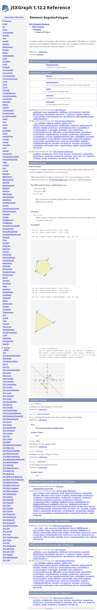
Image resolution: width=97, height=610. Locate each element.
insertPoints (50, 114)
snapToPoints (66, 145)
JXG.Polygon (8, 511)
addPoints (37, 112)
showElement (69, 116)
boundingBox (53, 112)
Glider (5, 119)
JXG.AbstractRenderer (12, 356)
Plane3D (6, 237)
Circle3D (6, 67)
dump (47, 530)
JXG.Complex (8, 382)
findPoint (64, 112)
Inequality (6, 145)
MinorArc (6, 191)
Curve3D (6, 90)
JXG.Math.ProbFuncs (11, 485)
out (79, 156)
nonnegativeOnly (59, 508)
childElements (82, 528)
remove (86, 114)
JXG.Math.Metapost (10, 462)
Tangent (6, 307)
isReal (54, 532)
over (84, 156)
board (72, 528)
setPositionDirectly (54, 116)
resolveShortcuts (52, 141)
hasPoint (85, 112)
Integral (6, 151)
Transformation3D (10, 333)
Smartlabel (7, 295)
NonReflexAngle (9, 203)
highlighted (82, 530)
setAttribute (74, 141)
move (75, 156)
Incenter (6, 139)
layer (86, 506)
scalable (92, 508)
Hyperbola (7, 131)
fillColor (36, 495)
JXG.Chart (7, 373)
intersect (60, 114)
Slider (5, 286)
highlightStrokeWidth (42, 506)
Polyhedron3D (8, 260)
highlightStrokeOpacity (78, 504)
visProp (93, 536)
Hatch (5, 128)
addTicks (74, 125)
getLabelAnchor (52, 134)
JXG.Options (8, 497)
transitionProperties (79, 513)
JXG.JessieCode (9, 428)
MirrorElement (8, 197)
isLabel (80, 506)
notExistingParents (54, 534)
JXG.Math (7, 442)
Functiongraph (8, 113)
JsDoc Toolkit (48, 608)
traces (66, 536)
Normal (5, 206)
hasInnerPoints (52, 82)
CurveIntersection (10, 96)
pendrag (37, 158)
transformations (77, 536)
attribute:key (47, 153)
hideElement (38, 114)
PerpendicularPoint (10, 232)
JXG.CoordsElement (11, 390)
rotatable (84, 508)
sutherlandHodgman (84, 116)
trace (35, 513)
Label (5, 162)
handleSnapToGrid (61, 136)
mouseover (58, 156)
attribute (37, 153)
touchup (71, 158)
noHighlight (80, 136)
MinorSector (7, 194)
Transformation (9, 330)
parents (77, 534)
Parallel (6, 217)
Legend (6, 165)
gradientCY (38, 497)
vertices (49, 95)
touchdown (52, 158)
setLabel (55, 143)
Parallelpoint (7, 223)
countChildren (82, 127)
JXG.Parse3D (8, 500)
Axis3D (5, 41)
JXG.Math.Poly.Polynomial (13, 480)
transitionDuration (61, 513)
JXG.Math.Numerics (11, 468)
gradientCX (88, 495)
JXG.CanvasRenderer (11, 370)
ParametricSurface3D (11, 226)
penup (44, 158)
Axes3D (6, 35)
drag (61, 153)
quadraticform (87, 534)
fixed (52, 495)
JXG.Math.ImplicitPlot (11, 457)
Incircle (5, 142)
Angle (5, 24)
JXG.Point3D (8, 508)
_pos (46, 528)
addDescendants (53, 123)
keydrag (67, 153)
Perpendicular (8, 229)
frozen (58, 495)
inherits (36, 532)
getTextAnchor (74, 112)
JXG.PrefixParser (9, 517)
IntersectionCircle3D (11, 157)
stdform (46, 536)
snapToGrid (46, 510)
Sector (5, 278)
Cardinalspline (8, 56)
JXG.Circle (7, 376)
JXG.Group (7, 422)
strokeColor (57, 510)
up (77, 158)
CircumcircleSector (10, 79)
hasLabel (73, 530)
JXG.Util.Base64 (9, 546)
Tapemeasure (8, 312)
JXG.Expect (7, 405)
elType (66, 530)
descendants (38, 530)
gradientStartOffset (42, 502)
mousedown (77, 153)
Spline (5, 301)
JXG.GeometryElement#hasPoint (49, 428)
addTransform (85, 125)
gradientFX (76, 497)
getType (49, 136)
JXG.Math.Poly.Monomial (13, 477)
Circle (5, 64)
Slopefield (6, 289)
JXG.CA (6, 367)
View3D (6, 344)
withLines (50, 102)
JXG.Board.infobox (10, 361)
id (89, 530)
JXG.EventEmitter (10, 402)
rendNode (37, 536)
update (76, 145)
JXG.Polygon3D (9, 514)
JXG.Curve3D (8, 396)
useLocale (37, 147)
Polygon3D (7, 255)
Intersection (7, 154)
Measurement (8, 180)
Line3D (5, 171)
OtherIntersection (9, 211)
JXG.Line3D (7, 439)
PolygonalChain (9, 258)
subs (53, 536)
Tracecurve (7, 327)
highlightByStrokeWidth (43, 488)
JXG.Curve (7, 393)
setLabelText (65, 143)
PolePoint (6, 249)
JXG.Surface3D (9, 523)
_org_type (38, 528)
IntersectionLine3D (10, 159)
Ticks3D (6, 324)
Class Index (9, 17)
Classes (7, 348)
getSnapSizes (39, 136)
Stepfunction (8, 304)
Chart (5, 59)
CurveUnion (7, 99)
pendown (91, 156)
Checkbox (7, 61)
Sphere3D (7, 298)
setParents (85, 143)
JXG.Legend (8, 433)
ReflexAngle (7, 269)
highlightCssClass (67, 502)
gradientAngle (76, 495)
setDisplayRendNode (42, 143)
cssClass (41, 493)
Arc (4, 27)
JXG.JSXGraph (9, 431)
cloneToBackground (67, 127)
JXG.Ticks (7, 534)
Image (5, 134)
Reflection (7, 266)
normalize (90, 136)
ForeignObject (8, 110)
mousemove (38, 156)
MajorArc (6, 174)
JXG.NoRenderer (9, 494)
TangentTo (7, 309)
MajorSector (7, 177)
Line (4, 168)
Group (5, 125)
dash (48, 493)
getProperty (84, 134)
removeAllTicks (54, 138)
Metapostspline (9, 185)
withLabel (37, 515)
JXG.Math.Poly (9, 474)
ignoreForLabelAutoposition (64, 506)
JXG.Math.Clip (8, 448)
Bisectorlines (8, 47)
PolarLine (6, 246)
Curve (5, 87)
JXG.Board (7, 358)
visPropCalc (38, 539)
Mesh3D (6, 183)
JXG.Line (6, 436)
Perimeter (71, 114)
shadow (36, 510)
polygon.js (43, 52)
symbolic (59, 536)
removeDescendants (82, 138)
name (94, 532)
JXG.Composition (10, 384)
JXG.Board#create (60, 179)
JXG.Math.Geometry (11, 454)
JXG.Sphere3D (9, 520)
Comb (5, 82)
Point (5, 240)
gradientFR (66, 497)
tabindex (90, 510)
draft (62, 493)
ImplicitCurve (8, 136)
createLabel (52, 130)
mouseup (68, 156)
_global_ (6, 350)
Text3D (5, 318)
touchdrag (62, 158)
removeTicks (38, 141)
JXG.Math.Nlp (8, 465)
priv (78, 508)
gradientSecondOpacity (72, 499)
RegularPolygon (9, 272)
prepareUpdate (40, 138)
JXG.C (5, 364)
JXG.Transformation (11, 537)
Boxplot (6, 50)
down (55, 153)
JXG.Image (7, 425)
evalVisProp (77, 130)
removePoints (39, 116)
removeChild (66, 138)
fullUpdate (57, 132)
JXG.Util (6, 543)
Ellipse (5, 105)
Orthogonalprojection (11, 209)
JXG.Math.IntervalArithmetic (14, 459)
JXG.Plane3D (8, 503)
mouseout (48, 156)
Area (45, 112)
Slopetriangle (8, 292)
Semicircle (7, 283)
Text (4, 315)
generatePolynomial (71, 132)
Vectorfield (7, 338)
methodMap (75, 532)
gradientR (37, 499)
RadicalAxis (7, 263)
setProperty (49, 145)
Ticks (5, 321)
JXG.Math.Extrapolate (11, 451)
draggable (63, 130)
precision (71, 508)
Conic (5, 85)
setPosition (38, 145)
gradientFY (87, 497)
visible (91, 513)
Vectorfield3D (8, 341)
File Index (19, 17)
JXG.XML (6, 560)
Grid (4, 122)
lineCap (92, 506)
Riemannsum (8, 275)
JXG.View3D (8, 555)
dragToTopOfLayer (73, 493)
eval (69, 130)
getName (64, 134)
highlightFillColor (82, 502)
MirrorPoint (7, 200)
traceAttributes (45, 513)
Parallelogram (8, 220)
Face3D (6, 108)
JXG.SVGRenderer (10, 526)
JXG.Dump (7, 399)
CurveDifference (9, 93)
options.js (43, 409)
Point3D (6, 243)
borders (49, 76)
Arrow (5, 30)
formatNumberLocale (42, 132)
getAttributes (39, 134)
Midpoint (6, 188)
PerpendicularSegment (12, 234)
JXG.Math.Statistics (10, 491)
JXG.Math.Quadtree (10, 488)
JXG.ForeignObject (10, 410)
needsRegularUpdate (42, 508)
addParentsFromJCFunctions (45, 125)
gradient (65, 495)
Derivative (7, 102)
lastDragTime (63, 532)
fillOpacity (45, 495)
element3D (87, 493)
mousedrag (88, 153)
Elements (8, 21)
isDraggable (46, 532)
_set (35, 123)
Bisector (6, 44)
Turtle (5, 335)
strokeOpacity (69, 510)
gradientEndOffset (52, 497)
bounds (44, 127)
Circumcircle (7, 73)
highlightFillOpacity (41, 504)
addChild (42, 123)
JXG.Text (6, 529)
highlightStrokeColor (59, 504)
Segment (6, 281)
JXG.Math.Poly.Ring (11, 482)
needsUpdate (39, 534)
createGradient (40, 130)
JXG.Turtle (7, 540)
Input (5, 148)
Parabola (6, 214)
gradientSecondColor (52, 499)
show (57, 145)
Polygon (6, 252)
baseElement (64, 528)
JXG (4, 353)
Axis (4, 38)
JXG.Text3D (7, 531)
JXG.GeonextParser (11, 419)
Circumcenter (8, 70)
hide (72, 136)
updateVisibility (86, 145)
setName (76, 143)
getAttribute (86, 132)
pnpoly (79, 114)
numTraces (68, 534)
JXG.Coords (7, 387)
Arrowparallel (8, 33)
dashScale (54, 493)
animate (36, 127)
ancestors (53, 528)
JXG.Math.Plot (8, 471)
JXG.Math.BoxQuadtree (12, 445)
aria (35, 493)
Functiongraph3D (9, 116)
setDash (84, 141)
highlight (55, 502)
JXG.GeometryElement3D (13, 416)
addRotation (64, 125)
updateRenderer (40, 118)
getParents (74, 134)
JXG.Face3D (8, 407)
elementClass (56, 530)
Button (5, 53)
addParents (67, 123)
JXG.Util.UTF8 (8, 552)
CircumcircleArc (9, 76)
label (48, 89)
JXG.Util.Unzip (8, 549)
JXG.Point (7, 506)
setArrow (65, 141)
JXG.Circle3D (8, 379)
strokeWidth (81, 510)
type (87, 536)
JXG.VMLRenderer (10, 557)
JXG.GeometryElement (12, 413)
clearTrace (53, 127)
